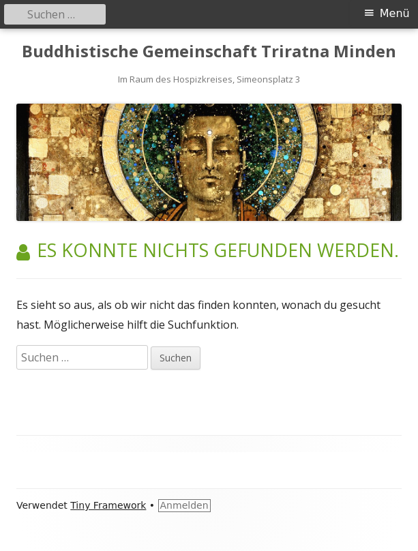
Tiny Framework (108, 505)
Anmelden (184, 505)
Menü (395, 13)
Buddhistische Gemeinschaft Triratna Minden (209, 51)
